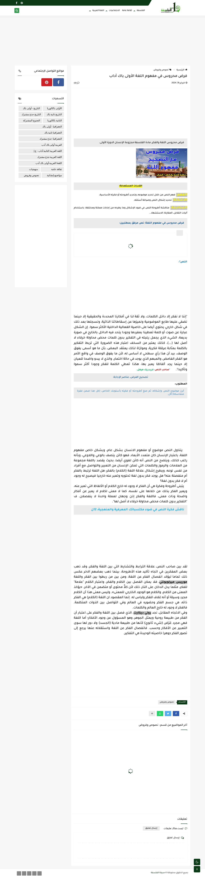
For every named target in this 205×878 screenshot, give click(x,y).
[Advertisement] (102, 40)
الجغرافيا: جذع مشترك (51, 139)
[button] (176, 713)
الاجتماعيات (114, 10)
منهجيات (33, 169)
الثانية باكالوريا (54, 120)
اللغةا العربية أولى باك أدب (49, 163)
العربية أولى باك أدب (51, 145)
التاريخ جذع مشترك (31, 114)
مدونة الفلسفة (158, 873)
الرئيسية (181, 70)
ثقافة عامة (127, 10)
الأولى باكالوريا (54, 108)
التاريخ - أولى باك (31, 108)
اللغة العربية (98, 10)
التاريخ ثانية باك (54, 114)
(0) (76, 83)
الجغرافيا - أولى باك (52, 126)
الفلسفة (141, 10)
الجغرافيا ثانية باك (53, 132)
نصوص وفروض (162, 70)
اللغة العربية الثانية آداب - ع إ (48, 151)
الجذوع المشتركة (31, 120)
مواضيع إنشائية (54, 175)
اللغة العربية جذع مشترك (49, 157)
